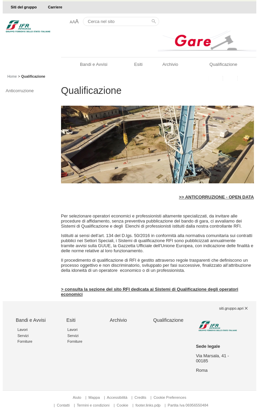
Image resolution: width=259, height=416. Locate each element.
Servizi (23, 336)
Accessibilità (117, 397)
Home (12, 76)
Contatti (63, 405)
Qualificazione (223, 64)
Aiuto (77, 397)
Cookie (122, 405)
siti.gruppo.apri (231, 308)
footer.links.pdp (148, 405)
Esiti (138, 64)
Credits (140, 397)
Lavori (23, 330)
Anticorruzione (20, 90)
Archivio (170, 64)
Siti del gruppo (24, 7)
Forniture (25, 341)
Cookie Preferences (169, 397)
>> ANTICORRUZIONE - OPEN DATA (216, 197)
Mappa (94, 397)
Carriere (55, 7)
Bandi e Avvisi (93, 64)
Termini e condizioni (93, 405)
